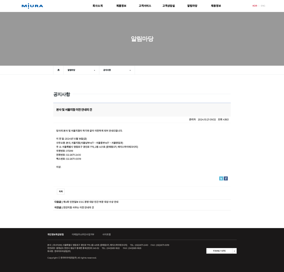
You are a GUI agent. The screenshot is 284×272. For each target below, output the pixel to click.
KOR (251, 5)
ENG (260, 5)
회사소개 (98, 6)
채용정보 (216, 6)
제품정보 (121, 6)
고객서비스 (145, 6)
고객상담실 (168, 6)
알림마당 (192, 6)
